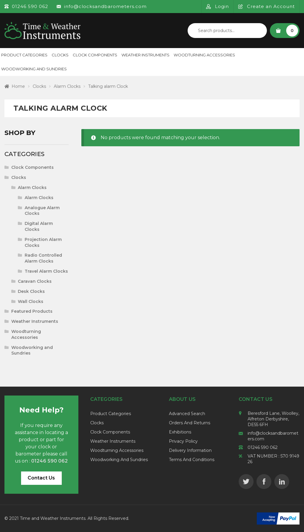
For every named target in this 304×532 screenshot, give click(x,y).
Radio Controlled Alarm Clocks (43, 258)
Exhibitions (180, 432)
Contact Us (41, 478)
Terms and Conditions (191, 459)
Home (18, 86)
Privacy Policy (183, 441)
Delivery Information (190, 450)
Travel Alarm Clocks (46, 271)
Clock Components (95, 55)
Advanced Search (187, 413)
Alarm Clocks (67, 86)
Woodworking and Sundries (119, 459)
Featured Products (32, 311)
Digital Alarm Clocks (39, 226)
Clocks (60, 55)
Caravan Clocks (35, 281)
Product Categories (110, 413)
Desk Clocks (31, 291)
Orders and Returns (189, 422)
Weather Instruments (145, 55)
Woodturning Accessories (204, 55)
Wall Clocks (30, 301)
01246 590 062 (263, 447)
